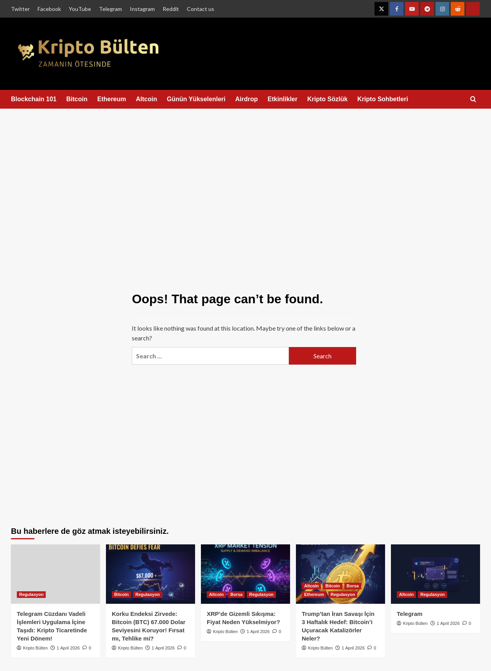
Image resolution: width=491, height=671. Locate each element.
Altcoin (146, 99)
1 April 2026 (68, 648)
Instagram (142, 8)
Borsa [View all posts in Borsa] (236, 594)
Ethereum (111, 99)
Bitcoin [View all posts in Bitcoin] (121, 594)
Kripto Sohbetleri (382, 99)
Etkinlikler (282, 99)
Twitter (20, 8)
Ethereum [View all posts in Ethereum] (314, 594)
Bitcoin (77, 99)
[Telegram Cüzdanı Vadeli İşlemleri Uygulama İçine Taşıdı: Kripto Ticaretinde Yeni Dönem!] (55, 574)
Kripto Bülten (35, 648)
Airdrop (246, 99)
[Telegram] (435, 574)
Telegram (110, 8)
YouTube (80, 8)
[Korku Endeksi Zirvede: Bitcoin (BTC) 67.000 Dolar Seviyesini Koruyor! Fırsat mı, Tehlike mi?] (150, 574)
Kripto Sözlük (327, 99)
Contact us (200, 8)
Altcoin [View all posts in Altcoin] (216, 594)
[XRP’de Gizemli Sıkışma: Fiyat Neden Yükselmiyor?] (245, 574)
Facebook (49, 8)
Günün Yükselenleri (196, 99)
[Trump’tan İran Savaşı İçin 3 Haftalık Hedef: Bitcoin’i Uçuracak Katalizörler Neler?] (340, 574)
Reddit (171, 8)
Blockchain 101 (34, 99)
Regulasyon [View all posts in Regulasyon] (31, 594)
